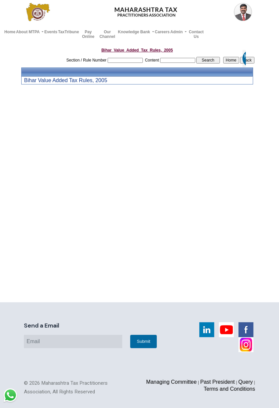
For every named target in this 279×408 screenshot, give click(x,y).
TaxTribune (68, 32)
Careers (162, 32)
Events (50, 32)
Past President (217, 382)
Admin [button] (177, 32)
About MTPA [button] (28, 32)
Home (9, 32)
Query (245, 382)
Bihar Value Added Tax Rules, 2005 (65, 80)
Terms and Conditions (229, 389)
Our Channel (107, 34)
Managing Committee (171, 382)
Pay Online (88, 34)
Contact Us (196, 34)
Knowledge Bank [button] (134, 32)
